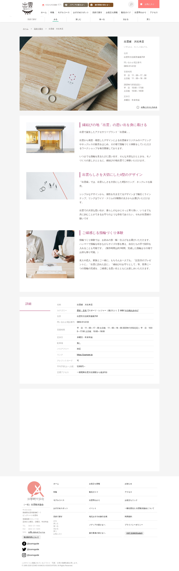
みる (55, 19)
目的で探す (97, 12)
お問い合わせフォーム (36, 532)
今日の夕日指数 (53, 4)
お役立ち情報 (112, 12)
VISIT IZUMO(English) (134, 533)
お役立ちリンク (131, 500)
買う (148, 19)
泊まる (126, 19)
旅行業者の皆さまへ (102, 5)
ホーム (44, 12)
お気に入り (149, 4)
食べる (102, 19)
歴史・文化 (82, 310)
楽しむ (78, 19)
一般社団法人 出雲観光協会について (139, 508)
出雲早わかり (140, 12)
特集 (52, 12)
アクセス (154, 12)
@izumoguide (33, 544)
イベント (92, 508)
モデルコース (64, 12)
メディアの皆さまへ (77, 5)
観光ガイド (126, 12)
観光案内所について (31, 537)
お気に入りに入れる (149, 107)
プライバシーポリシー (134, 525)
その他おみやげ (131, 310)
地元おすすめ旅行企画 (98, 516)
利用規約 (128, 516)
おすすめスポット (81, 12)
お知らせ (128, 484)
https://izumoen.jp (85, 355)
